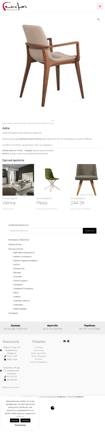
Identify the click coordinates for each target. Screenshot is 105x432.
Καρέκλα (32, 154)
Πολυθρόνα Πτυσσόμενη (23, 289)
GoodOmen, (61, 397)
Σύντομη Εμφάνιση (9, 198)
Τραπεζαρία (18, 305)
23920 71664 (12, 356)
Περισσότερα (20, 425)
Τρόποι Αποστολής (38, 353)
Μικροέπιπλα (18, 268)
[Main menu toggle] (100, 6)
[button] (98, 19)
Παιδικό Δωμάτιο (20, 281)
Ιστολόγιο (39, 359)
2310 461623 (12, 376)
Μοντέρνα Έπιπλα (20, 123)
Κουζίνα (16, 264)
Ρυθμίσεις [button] (20, 416)
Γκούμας (13, 154)
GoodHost (79, 397)
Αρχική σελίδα (7, 123)
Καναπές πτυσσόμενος (22, 256)
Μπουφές (17, 272)
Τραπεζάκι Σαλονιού (21, 301)
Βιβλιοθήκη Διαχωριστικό (24, 252)
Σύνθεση (16, 297)
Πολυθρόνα (18, 285)
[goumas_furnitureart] (68, 341)
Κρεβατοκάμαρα (19, 309)
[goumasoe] (64, 341)
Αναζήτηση (89, 231)
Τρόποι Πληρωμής (38, 356)
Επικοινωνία (39, 350)
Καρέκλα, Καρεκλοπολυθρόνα (38, 123)
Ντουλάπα (17, 277)
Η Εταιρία (39, 347)
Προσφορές (13, 313)
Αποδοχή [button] (15, 420)
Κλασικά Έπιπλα (15, 244)
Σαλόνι (16, 293)
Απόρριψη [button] (25, 420)
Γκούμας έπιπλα (22, 154)
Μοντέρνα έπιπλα (41, 154)
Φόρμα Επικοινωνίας (10, 387)
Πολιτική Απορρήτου (38, 362)
